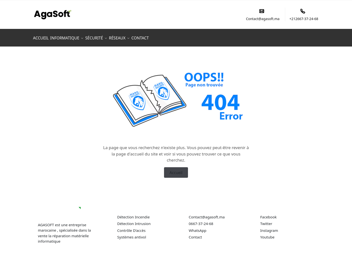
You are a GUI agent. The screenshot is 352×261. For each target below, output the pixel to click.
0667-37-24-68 (201, 220)
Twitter (266, 220)
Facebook (268, 214)
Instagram (269, 227)
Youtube (267, 234)
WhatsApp (197, 227)
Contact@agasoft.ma (262, 15)
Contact (196, 234)
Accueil (176, 169)
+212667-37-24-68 (303, 15)
